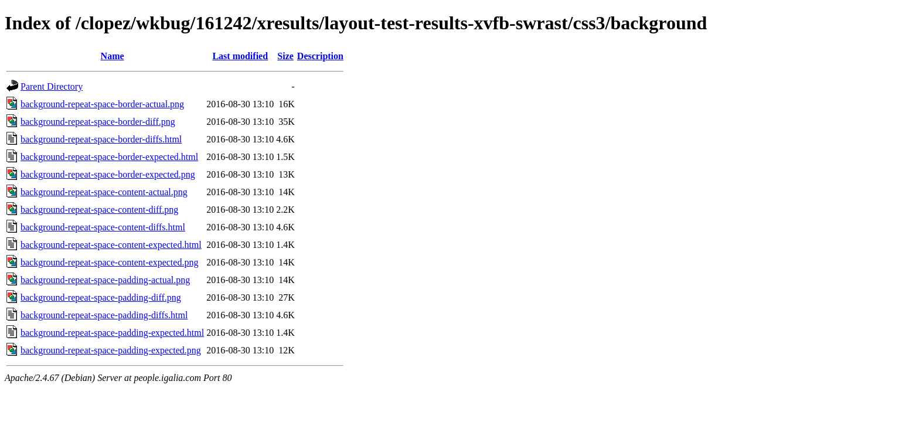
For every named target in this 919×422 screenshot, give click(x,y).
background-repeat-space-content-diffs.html (103, 227)
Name (112, 56)
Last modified (240, 56)
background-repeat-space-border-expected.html (109, 157)
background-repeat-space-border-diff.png (98, 122)
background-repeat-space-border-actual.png (102, 104)
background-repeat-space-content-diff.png (99, 210)
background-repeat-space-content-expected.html (111, 245)
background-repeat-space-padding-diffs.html (104, 315)
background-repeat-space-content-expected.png (109, 262)
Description (320, 56)
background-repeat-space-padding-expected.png (111, 350)
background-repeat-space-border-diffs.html (101, 139)
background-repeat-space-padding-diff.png (101, 297)
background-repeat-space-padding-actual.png (105, 280)
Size (285, 56)
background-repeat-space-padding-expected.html (112, 333)
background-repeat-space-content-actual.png (104, 192)
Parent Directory (52, 86)
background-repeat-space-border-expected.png (108, 174)
